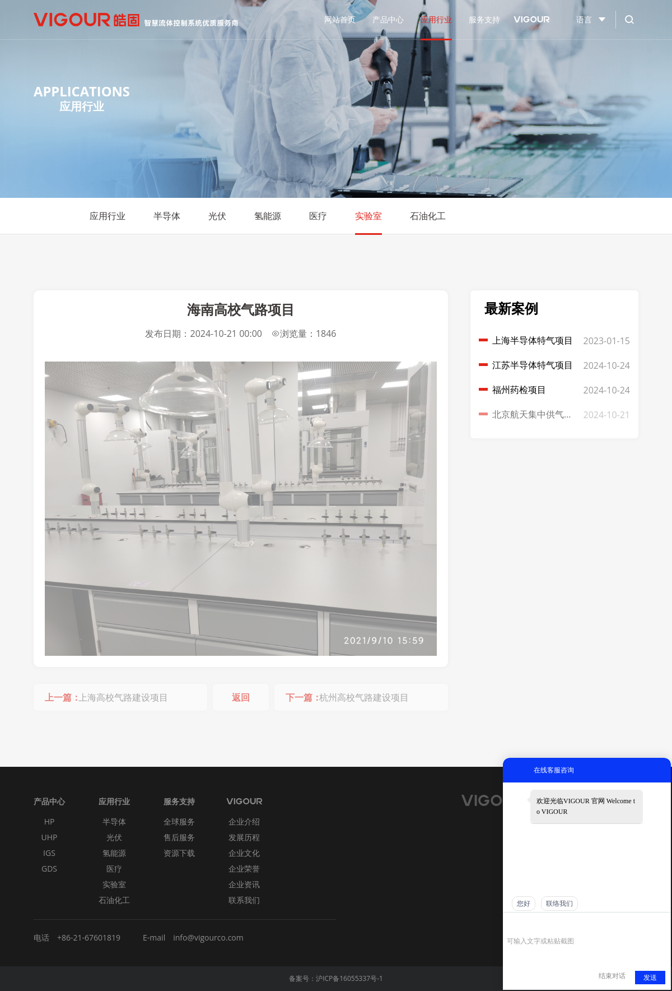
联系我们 (244, 900)
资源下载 (179, 853)
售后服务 (179, 837)
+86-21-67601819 (88, 937)
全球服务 (179, 821)
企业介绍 (244, 821)
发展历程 (244, 837)
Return (624, 216)
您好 (523, 903)
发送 (650, 977)
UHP (49, 837)
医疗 (318, 216)
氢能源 (267, 216)
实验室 (368, 216)
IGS (49, 853)
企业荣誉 (244, 868)
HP (49, 821)
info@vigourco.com (208, 937)
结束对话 (612, 976)
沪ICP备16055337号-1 (349, 978)
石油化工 (428, 216)
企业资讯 (244, 884)
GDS (49, 868)
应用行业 (107, 216)
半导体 (166, 216)
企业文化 (244, 853)
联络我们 (559, 903)
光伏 (217, 216)
